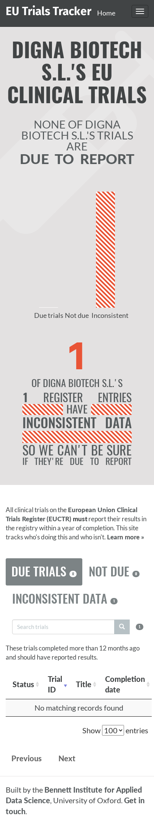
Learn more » (125, 537)
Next (66, 758)
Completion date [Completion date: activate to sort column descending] (125, 684)
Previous (26, 758)
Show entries (115, 730)
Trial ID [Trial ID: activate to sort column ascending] (55, 684)
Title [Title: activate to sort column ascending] (83, 684)
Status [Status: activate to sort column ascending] (23, 684)
